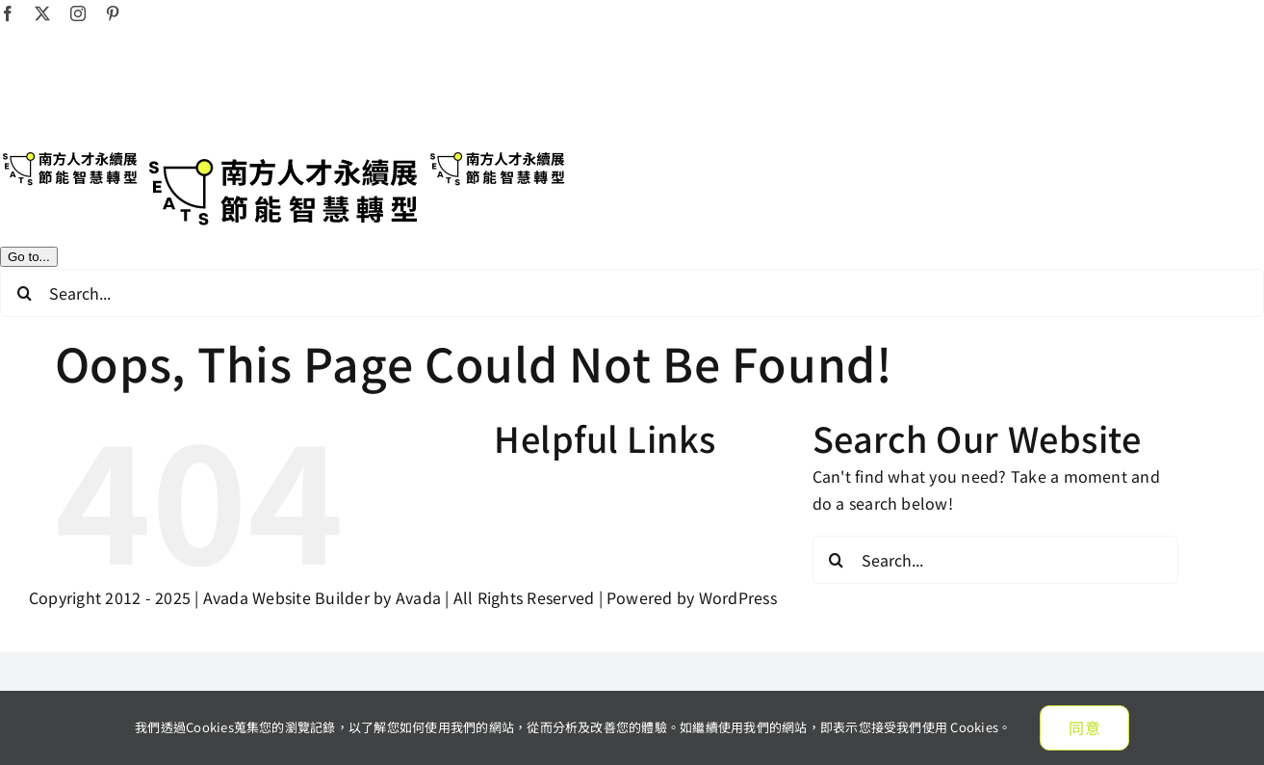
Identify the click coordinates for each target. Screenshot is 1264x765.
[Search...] (632, 293)
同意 (1084, 727)
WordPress (738, 597)
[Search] (24, 293)
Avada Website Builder (286, 597)
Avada (418, 597)
